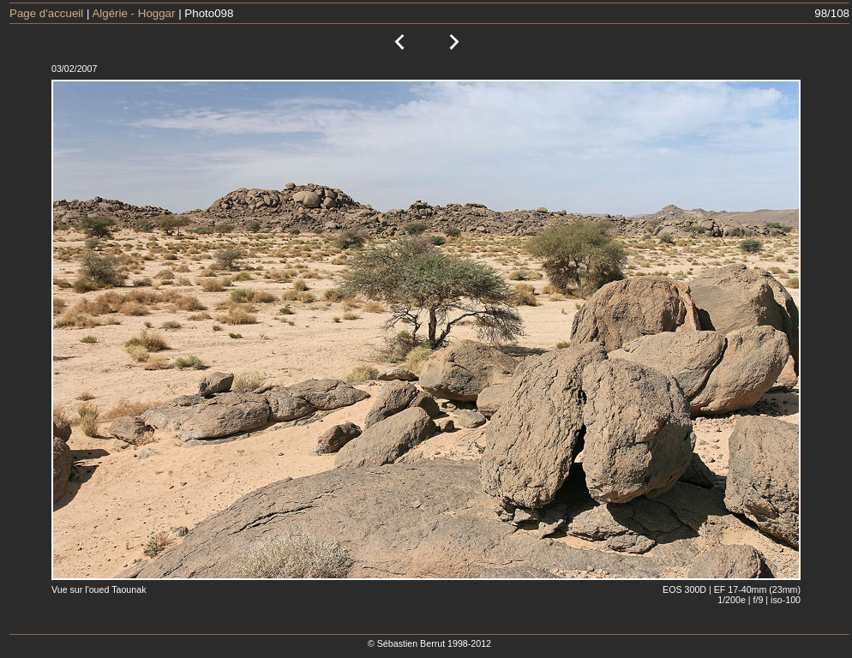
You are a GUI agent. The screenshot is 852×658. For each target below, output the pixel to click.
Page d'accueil (46, 13)
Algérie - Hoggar (133, 13)
